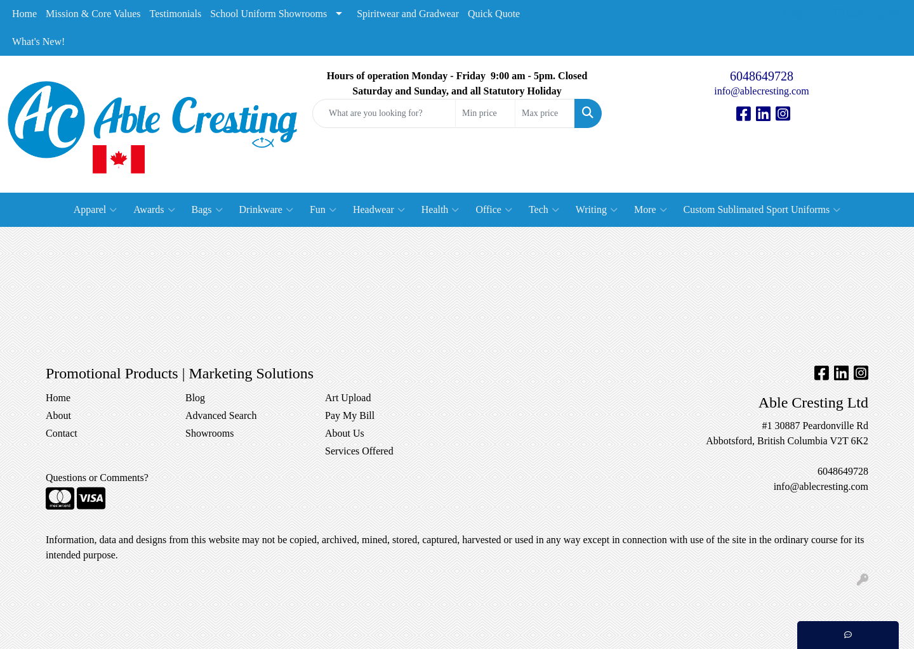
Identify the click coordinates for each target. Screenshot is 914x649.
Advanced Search (220, 415)
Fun (323, 209)
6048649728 (761, 76)
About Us (344, 433)
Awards (154, 209)
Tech (544, 209)
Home (24, 13)
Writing (597, 209)
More (650, 209)
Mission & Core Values (93, 13)
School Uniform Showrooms (268, 13)
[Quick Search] (384, 113)
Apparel (95, 209)
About (58, 415)
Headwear (379, 209)
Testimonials (176, 13)
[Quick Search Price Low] (485, 113)
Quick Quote (494, 13)
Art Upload (348, 397)
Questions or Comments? (97, 477)
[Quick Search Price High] (545, 113)
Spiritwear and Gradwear (408, 13)
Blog (195, 397)
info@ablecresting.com (761, 91)
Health (440, 209)
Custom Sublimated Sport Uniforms (762, 209)
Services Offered (359, 451)
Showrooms (209, 433)
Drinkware (266, 209)
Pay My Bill (349, 415)
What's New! (38, 41)
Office (493, 209)
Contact (61, 433)
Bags (207, 209)
